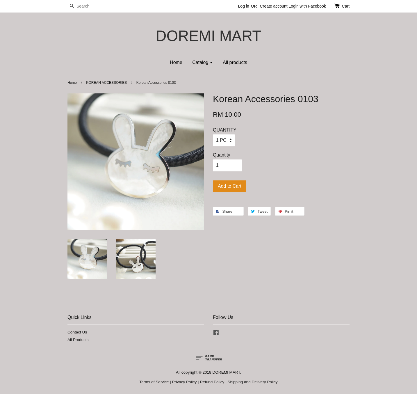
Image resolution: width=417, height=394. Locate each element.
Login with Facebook (307, 6)
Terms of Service (154, 382)
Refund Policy (212, 382)
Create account (274, 6)
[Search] (84, 6)
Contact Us (77, 332)
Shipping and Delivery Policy (252, 382)
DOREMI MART (208, 36)
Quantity (221, 154)
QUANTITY (224, 129)
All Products (78, 340)
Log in (243, 6)
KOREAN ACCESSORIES (106, 83)
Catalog (202, 62)
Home (176, 62)
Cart (346, 6)
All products (235, 62)
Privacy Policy (184, 382)
